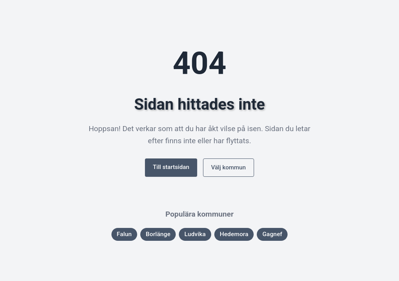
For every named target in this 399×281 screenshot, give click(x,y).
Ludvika (195, 234)
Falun (124, 234)
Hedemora (234, 234)
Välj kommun (228, 167)
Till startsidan (171, 167)
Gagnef (272, 234)
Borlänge (158, 234)
